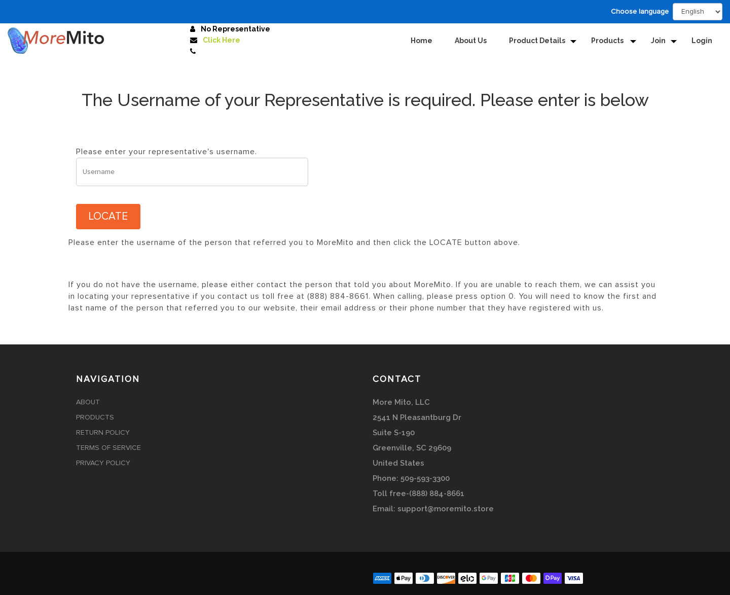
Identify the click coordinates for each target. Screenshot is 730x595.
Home (421, 41)
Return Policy (103, 432)
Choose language (640, 11)
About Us (471, 41)
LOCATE (108, 216)
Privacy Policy (103, 463)
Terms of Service (108, 447)
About (88, 402)
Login (701, 41)
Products (608, 41)
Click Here (221, 40)
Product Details (537, 41)
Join (658, 41)
